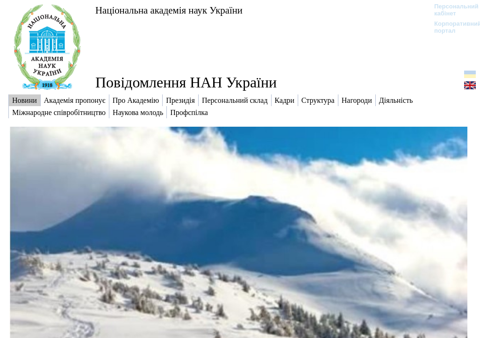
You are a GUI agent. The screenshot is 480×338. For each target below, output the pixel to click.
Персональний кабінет (451, 10)
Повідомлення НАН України (186, 82)
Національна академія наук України (169, 10)
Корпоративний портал (451, 27)
